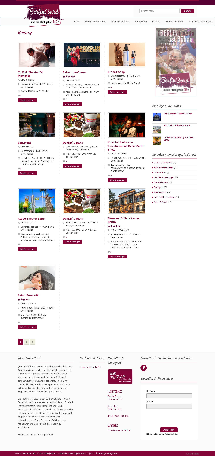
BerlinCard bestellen (95, 21)
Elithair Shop (116, 72)
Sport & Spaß (160, 202)
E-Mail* (150, 401)
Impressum (55, 453)
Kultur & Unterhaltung (164, 197)
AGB (92, 453)
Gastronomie (160, 192)
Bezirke (156, 21)
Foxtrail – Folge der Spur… (178, 125)
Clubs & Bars (160, 172)
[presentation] (169, 418)
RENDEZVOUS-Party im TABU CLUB (179, 138)
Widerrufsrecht (69, 453)
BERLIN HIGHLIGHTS (163, 167)
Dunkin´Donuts (161, 182)
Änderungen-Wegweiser (107, 453)
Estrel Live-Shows (74, 72)
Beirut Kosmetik (28, 295)
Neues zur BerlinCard (92, 367)
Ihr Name (150, 391)
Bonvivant (24, 142)
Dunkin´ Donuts (73, 142)
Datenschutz (83, 453)
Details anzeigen (27, 100)
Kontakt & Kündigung (200, 21)
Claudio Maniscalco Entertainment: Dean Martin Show (126, 146)
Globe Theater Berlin (32, 218)
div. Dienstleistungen (164, 177)
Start (76, 21)
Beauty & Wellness (163, 162)
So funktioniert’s (121, 21)
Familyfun (158, 187)
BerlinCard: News (175, 21)
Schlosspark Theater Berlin (178, 113)
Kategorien (141, 21)
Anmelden (168, 430)
